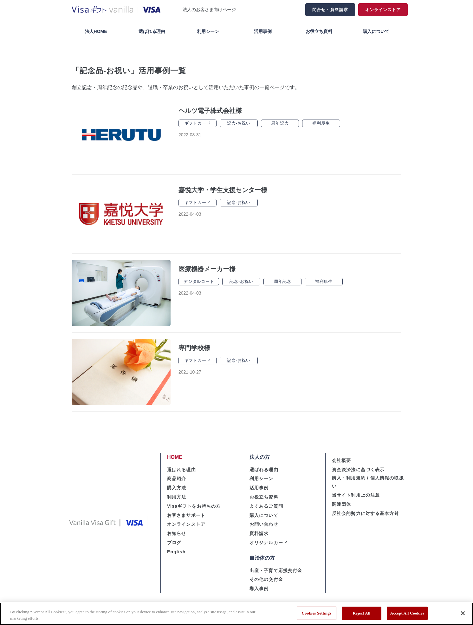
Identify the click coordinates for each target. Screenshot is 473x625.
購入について (376, 31)
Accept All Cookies (407, 613)
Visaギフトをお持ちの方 (194, 506)
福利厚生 (321, 123)
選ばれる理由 (152, 31)
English (176, 551)
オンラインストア (383, 9)
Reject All (361, 613)
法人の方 (259, 457)
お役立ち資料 (319, 31)
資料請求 (259, 533)
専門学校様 (194, 347)
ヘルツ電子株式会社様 (210, 110)
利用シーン (208, 31)
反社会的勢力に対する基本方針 (365, 513)
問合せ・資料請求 (330, 9)
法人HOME (96, 31)
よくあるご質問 (266, 506)
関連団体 (341, 504)
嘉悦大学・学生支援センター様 (222, 189)
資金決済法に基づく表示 (358, 469)
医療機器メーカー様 (207, 268)
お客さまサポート (186, 515)
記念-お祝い (238, 123)
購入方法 (176, 487)
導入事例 (259, 588)
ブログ (174, 542)
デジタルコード (199, 281)
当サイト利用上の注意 (356, 495)
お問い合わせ (263, 524)
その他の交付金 (266, 579)
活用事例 (263, 31)
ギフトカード (198, 123)
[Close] (463, 613)
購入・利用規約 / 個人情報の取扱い (368, 481)
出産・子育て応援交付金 (275, 570)
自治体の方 (262, 558)
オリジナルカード (268, 542)
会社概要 (341, 460)
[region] (236, 613)
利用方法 (176, 496)
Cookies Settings (316, 613)
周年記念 (279, 123)
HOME (174, 457)
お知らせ (176, 533)
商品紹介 (176, 478)
